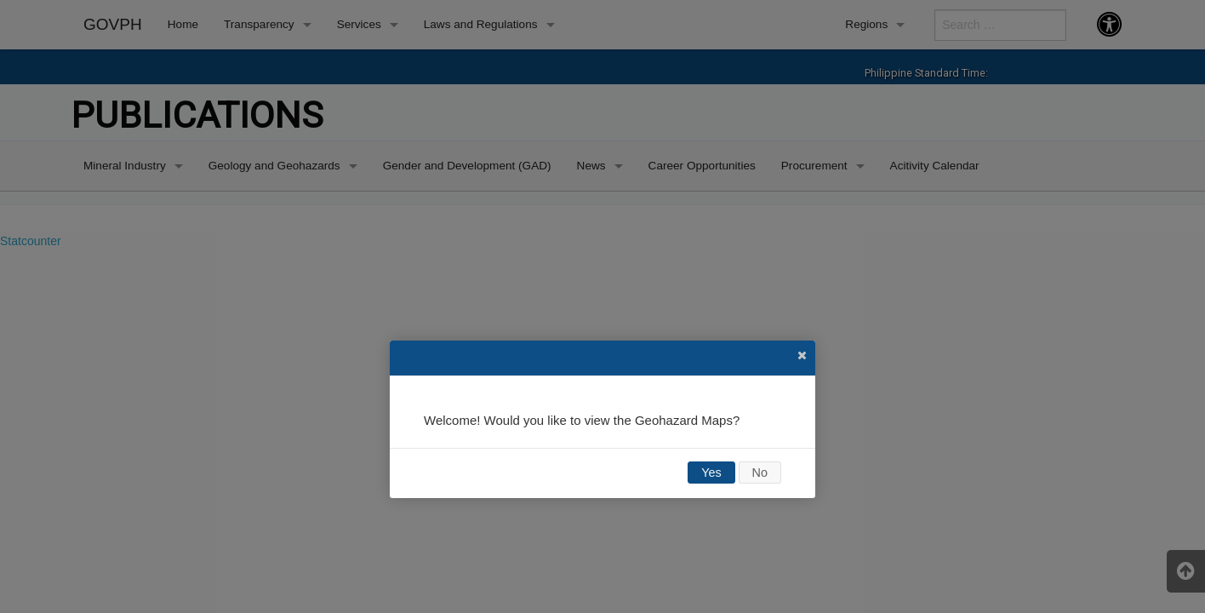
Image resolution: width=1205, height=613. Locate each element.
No (760, 472)
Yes (711, 472)
